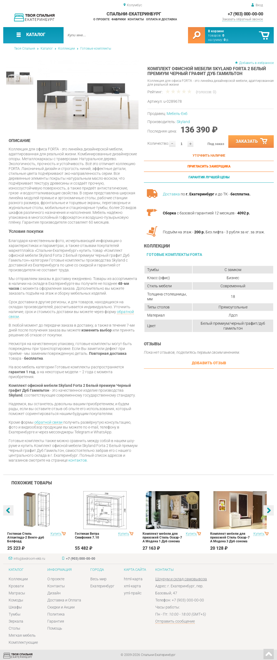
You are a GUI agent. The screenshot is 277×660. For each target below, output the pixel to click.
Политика (56, 614)
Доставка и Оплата (64, 600)
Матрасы (17, 593)
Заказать (252, 141)
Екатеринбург (102, 586)
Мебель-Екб (177, 113)
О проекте (101, 19)
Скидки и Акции (61, 607)
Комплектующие (23, 642)
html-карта (133, 579)
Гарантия (55, 621)
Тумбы (15, 614)
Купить (56, 534)
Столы (14, 628)
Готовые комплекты (95, 48)
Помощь (54, 628)
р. (226, 40)
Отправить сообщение (175, 621)
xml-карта (132, 586)
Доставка (171, 194)
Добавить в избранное (256, 63)
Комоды (16, 600)
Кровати (16, 586)
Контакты (136, 19)
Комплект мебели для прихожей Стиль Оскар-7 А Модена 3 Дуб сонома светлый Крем (230, 539)
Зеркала (16, 621)
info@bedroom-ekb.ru (29, 559)
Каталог (47, 48)
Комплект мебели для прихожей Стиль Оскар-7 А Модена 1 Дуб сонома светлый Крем (162, 539)
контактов (77, 460)
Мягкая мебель (22, 635)
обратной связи (48, 422)
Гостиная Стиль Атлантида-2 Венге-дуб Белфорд (25, 537)
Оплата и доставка (161, 19)
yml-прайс (132, 593)
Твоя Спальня (24, 48)
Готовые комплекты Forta (174, 254)
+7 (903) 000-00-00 (245, 14)
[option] (87, 94)
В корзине (216, 31)
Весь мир (98, 579)
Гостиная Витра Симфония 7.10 (87, 535)
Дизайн (54, 593)
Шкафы (15, 607)
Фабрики (118, 19)
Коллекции (66, 48)
